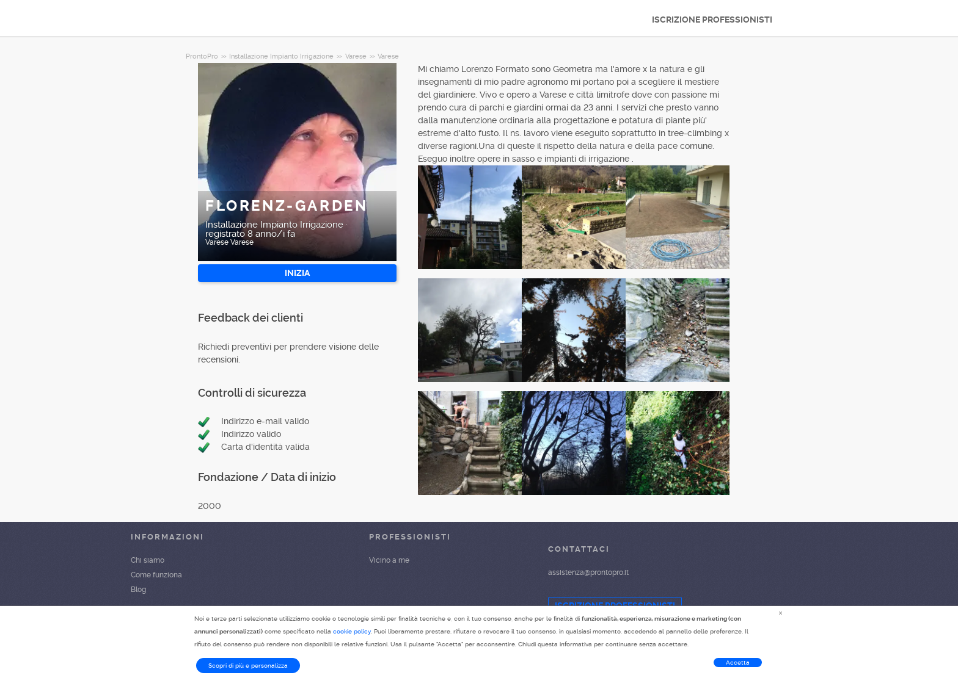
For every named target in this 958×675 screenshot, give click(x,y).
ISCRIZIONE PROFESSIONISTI (712, 19)
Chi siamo (147, 560)
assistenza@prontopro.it (588, 572)
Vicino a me (389, 560)
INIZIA (297, 273)
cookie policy (352, 631)
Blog (138, 589)
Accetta (738, 662)
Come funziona (156, 575)
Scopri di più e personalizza (248, 665)
